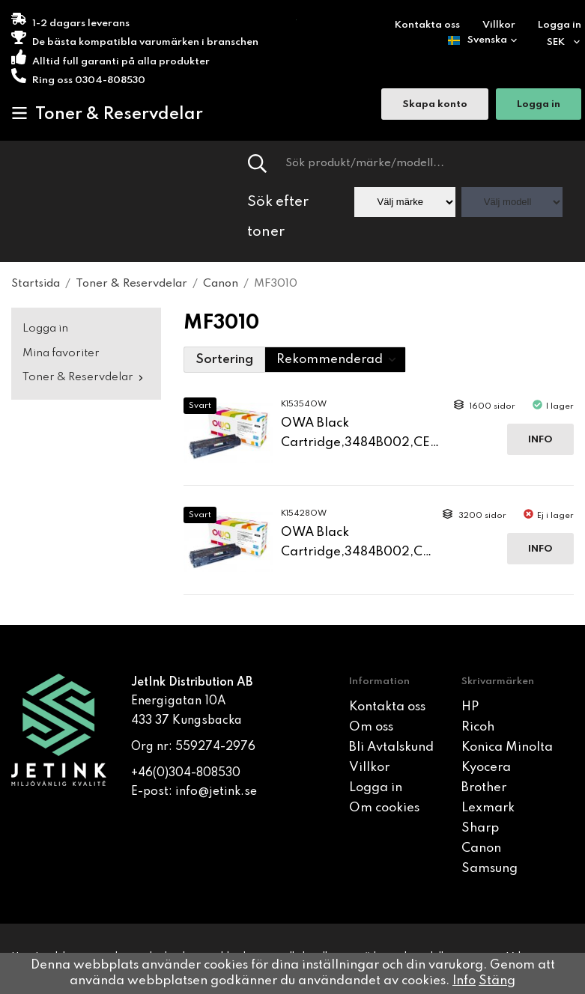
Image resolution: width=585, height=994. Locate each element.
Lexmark (488, 808)
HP (470, 707)
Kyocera (486, 767)
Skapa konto (434, 104)
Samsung (489, 868)
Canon (481, 848)
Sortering (224, 359)
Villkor (498, 25)
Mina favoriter (61, 353)
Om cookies (384, 808)
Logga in (559, 25)
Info (540, 440)
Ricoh (477, 727)
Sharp (480, 828)
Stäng (497, 981)
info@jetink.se (216, 792)
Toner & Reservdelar (107, 114)
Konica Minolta (507, 747)
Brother (483, 787)
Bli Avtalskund (391, 747)
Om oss (371, 727)
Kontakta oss (427, 25)
